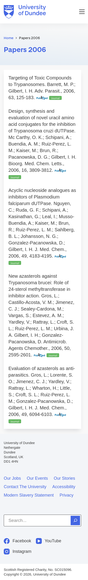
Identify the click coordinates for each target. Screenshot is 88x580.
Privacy (66, 495)
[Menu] (82, 12)
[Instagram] (17, 551)
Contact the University (25, 486)
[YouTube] (48, 541)
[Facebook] (17, 541)
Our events (37, 478)
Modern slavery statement (29, 495)
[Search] (75, 520)
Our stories (64, 478)
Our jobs (12, 478)
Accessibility (63, 486)
